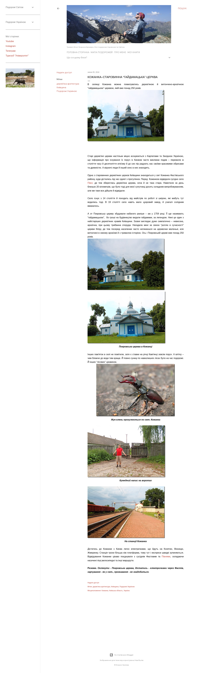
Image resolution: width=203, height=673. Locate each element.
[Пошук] (182, 8)
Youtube (10, 41)
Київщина (61, 87)
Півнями (166, 556)
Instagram (11, 46)
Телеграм (11, 51)
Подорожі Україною (67, 91)
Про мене (120, 52)
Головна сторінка (78, 52)
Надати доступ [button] (64, 72)
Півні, (90, 183)
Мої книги (133, 52)
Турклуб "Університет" (17, 55)
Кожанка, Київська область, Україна (116, 591)
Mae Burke (139, 660)
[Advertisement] (136, 619)
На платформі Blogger (122, 655)
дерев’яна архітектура (68, 84)
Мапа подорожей (102, 52)
